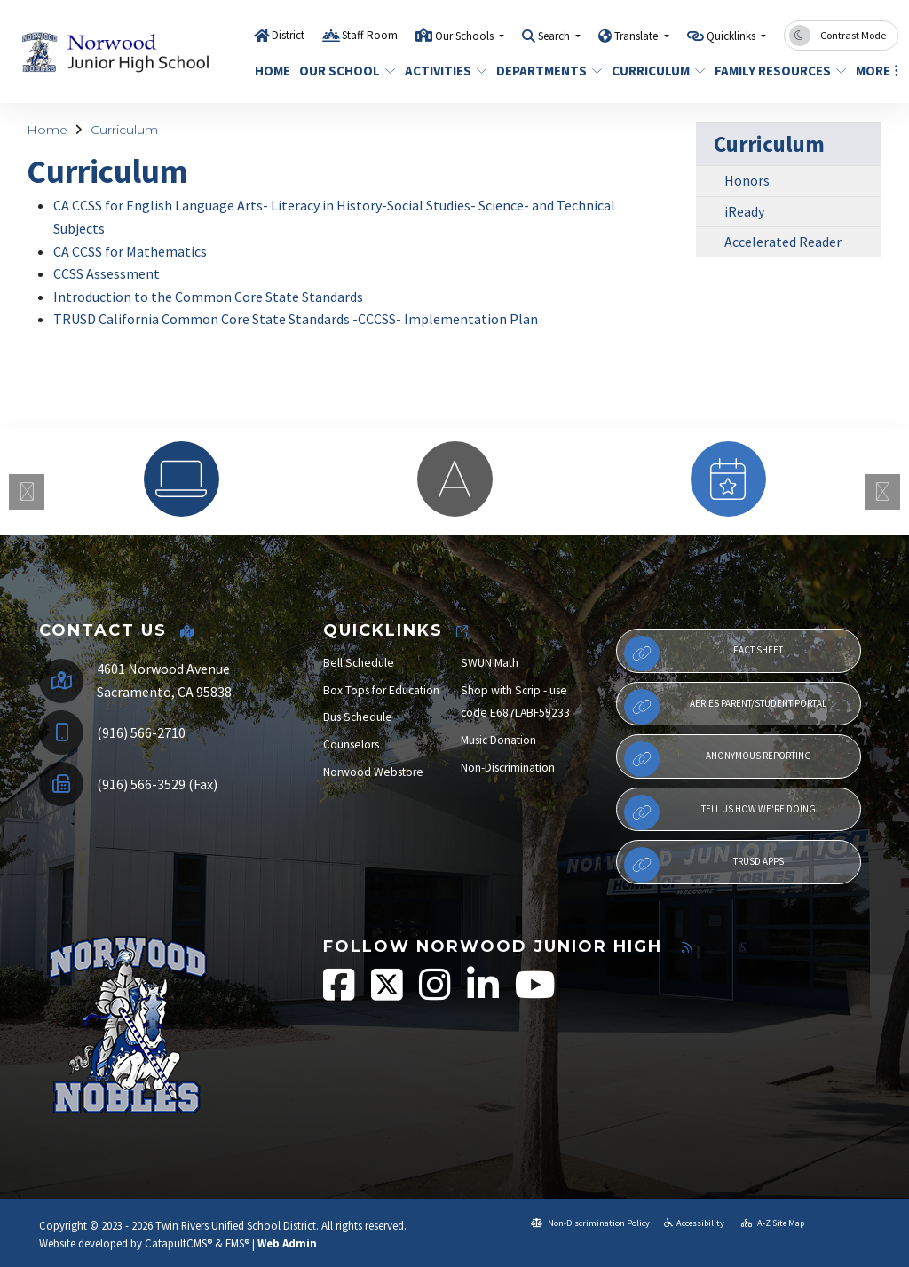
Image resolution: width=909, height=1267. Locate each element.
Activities (441, 70)
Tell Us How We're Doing (720, 812)
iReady (744, 211)
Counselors (351, 744)
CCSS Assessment (106, 273)
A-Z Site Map (772, 1223)
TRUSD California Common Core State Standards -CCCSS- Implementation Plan (295, 319)
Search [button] (555, 36)
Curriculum (653, 70)
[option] (181, 479)
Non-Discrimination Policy (590, 1223)
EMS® (237, 1243)
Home (270, 70)
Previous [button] (26, 492)
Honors (747, 180)
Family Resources (774, 70)
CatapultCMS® (178, 1243)
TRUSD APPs (704, 865)
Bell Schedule (358, 662)
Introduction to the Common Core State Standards (208, 296)
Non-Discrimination (508, 767)
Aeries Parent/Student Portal (725, 707)
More (874, 70)
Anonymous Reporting (717, 759)
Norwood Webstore (373, 772)
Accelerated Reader (783, 241)
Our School (342, 70)
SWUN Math (489, 662)
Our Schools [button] (465, 36)
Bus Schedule (357, 717)
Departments (543, 70)
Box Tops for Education (381, 690)
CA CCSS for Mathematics (130, 251)
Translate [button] (637, 36)
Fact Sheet (703, 653)
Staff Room (370, 35)
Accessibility (694, 1223)
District (288, 35)
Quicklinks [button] (732, 36)
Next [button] (882, 492)
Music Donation (498, 740)
